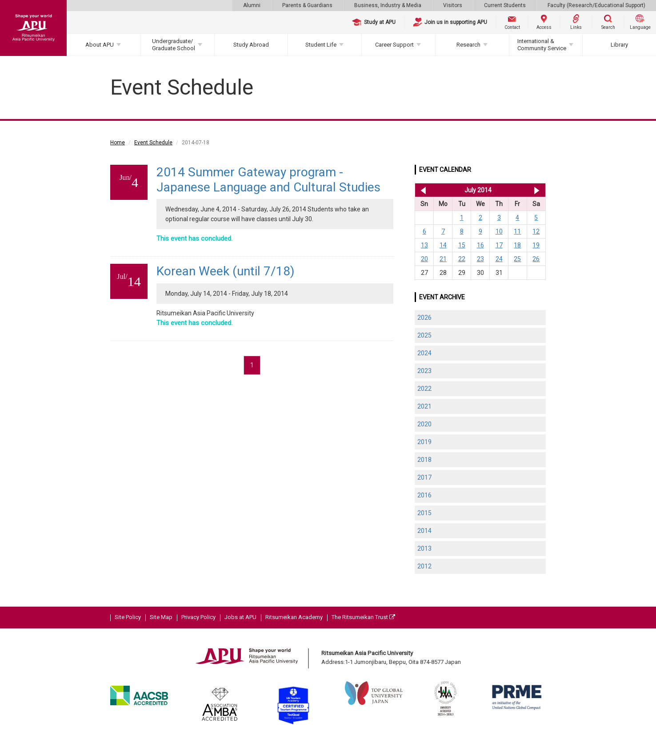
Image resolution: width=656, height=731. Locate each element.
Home (117, 142)
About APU (99, 44)
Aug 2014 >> (536, 190)
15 (461, 245)
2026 (424, 317)
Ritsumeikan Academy (294, 617)
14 (443, 245)
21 (443, 258)
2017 (424, 477)
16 (480, 245)
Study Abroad (251, 44)
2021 (424, 406)
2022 (424, 388)
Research (468, 44)
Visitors (452, 5)
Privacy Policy (198, 617)
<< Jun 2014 (421, 190)
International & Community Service (541, 45)
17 (499, 245)
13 (424, 245)
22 (461, 258)
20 (424, 258)
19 (536, 245)
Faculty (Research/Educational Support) (596, 5)
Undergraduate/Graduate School (173, 45)
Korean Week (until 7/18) (225, 271)
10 (499, 231)
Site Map (161, 617)
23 (480, 258)
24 (499, 258)
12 (536, 231)
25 (517, 258)
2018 (424, 459)
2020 (424, 424)
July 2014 (478, 190)
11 (517, 231)
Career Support (394, 44)
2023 (424, 370)
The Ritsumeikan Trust (363, 617)
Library (619, 44)
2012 (424, 566)
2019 (424, 441)
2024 (424, 353)
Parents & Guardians (307, 5)
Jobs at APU (240, 617)
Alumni (251, 5)
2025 (424, 335)
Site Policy (128, 617)
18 (517, 245)
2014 (424, 530)
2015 (424, 512)
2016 (424, 495)
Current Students (505, 5)
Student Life (320, 44)
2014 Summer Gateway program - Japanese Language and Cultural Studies (268, 180)
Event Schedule (153, 142)
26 (536, 258)
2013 (424, 548)
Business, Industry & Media (387, 5)
